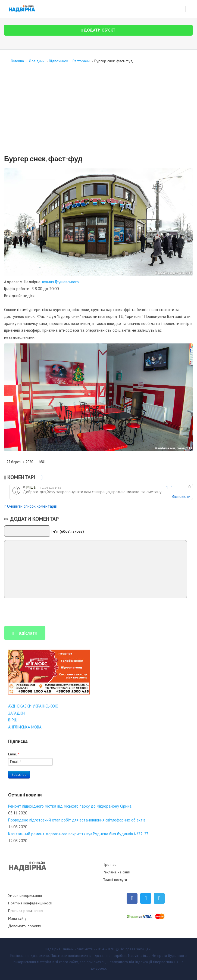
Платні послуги (115, 879)
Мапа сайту (17, 918)
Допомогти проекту (24, 925)
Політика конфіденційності (30, 903)
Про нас (109, 864)
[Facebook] (132, 898)
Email (13, 754)
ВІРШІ (13, 719)
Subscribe (19, 774)
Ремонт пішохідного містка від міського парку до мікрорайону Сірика (70, 806)
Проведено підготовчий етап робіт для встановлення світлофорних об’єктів (76, 820)
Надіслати (24, 633)
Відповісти (181, 496)
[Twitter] (145, 898)
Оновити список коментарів (31, 506)
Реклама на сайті (116, 872)
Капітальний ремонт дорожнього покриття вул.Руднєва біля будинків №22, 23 (78, 833)
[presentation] (45, 611)
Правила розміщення (25, 910)
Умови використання (25, 895)
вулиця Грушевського (60, 281)
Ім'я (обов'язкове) (67, 531)
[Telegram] (159, 898)
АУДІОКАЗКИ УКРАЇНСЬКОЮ (33, 706)
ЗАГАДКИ (16, 713)
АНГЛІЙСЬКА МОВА (25, 727)
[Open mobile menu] (187, 8)
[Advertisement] (98, 114)
